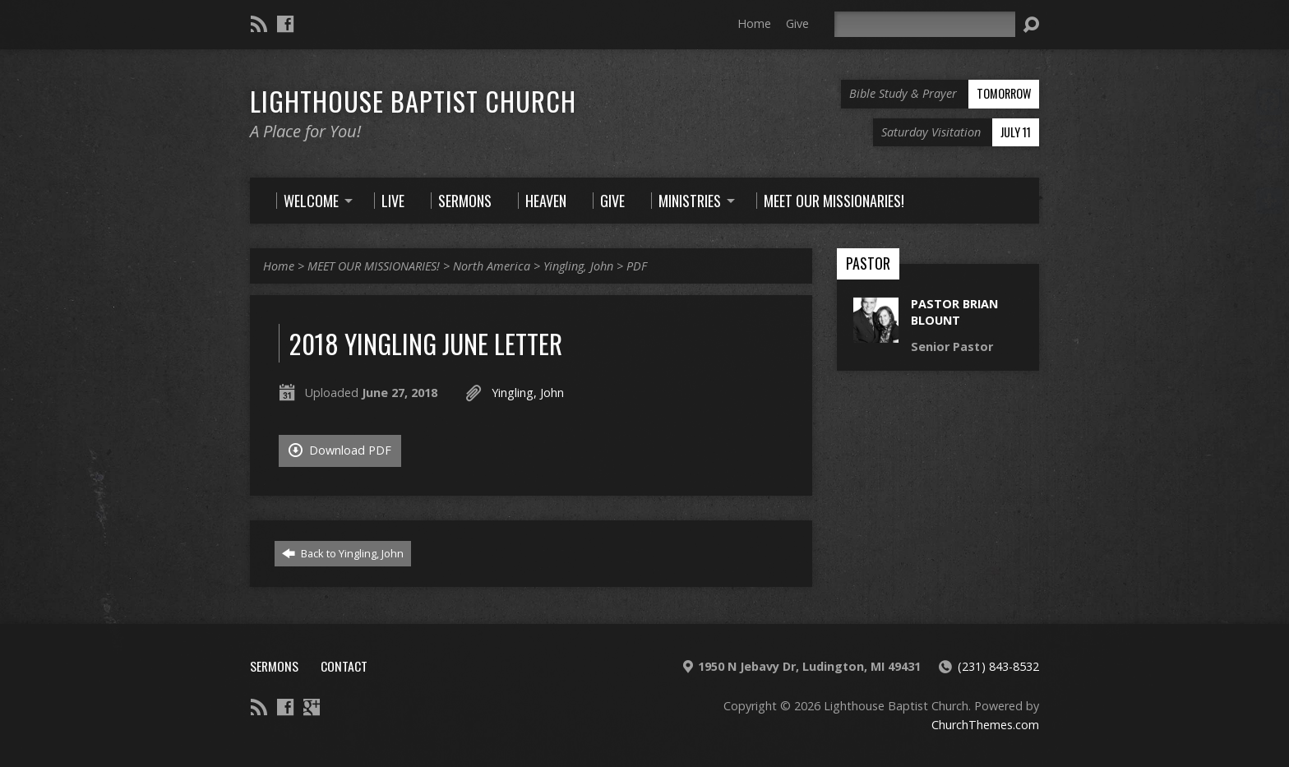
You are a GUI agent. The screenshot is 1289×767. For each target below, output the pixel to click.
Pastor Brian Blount (954, 312)
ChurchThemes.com (985, 724)
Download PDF (340, 450)
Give (797, 23)
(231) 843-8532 (998, 666)
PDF (636, 266)
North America (491, 266)
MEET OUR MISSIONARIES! (373, 266)
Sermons (274, 666)
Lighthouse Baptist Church (413, 100)
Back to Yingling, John (343, 553)
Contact (344, 666)
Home (754, 23)
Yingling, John (578, 266)
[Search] (924, 24)
